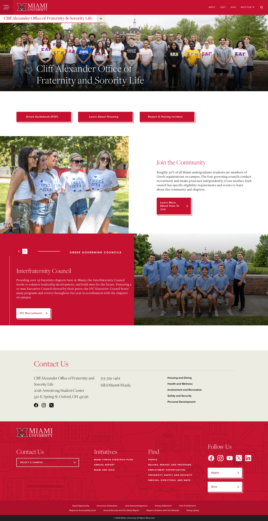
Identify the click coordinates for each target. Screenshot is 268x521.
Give (233, 7)
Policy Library (193, 510)
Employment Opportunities (167, 470)
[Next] (24, 251)
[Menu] (6, 7)
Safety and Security (179, 396)
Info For (248, 7)
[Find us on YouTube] (229, 458)
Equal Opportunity (80, 506)
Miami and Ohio (104, 470)
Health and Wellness (180, 384)
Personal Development (181, 402)
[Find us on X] (238, 458)
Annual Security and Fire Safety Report (121, 510)
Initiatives (105, 451)
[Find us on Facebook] (211, 458)
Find (153, 451)
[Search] (262, 7)
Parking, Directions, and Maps (169, 480)
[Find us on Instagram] (220, 458)
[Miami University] (32, 7)
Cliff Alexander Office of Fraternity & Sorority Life (48, 18)
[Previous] (18, 251)
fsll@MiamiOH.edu (116, 384)
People (152, 459)
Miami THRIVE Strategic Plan (113, 459)
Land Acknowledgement (136, 506)
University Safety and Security (170, 475)
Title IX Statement (187, 506)
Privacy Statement (163, 506)
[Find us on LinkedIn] (248, 458)
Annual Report (104, 465)
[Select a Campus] (47, 462)
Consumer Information (107, 506)
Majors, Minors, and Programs (169, 465)
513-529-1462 (110, 377)
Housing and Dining (179, 378)
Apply (212, 7)
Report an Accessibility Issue (82, 510)
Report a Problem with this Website (163, 510)
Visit (223, 7)
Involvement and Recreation (184, 390)
